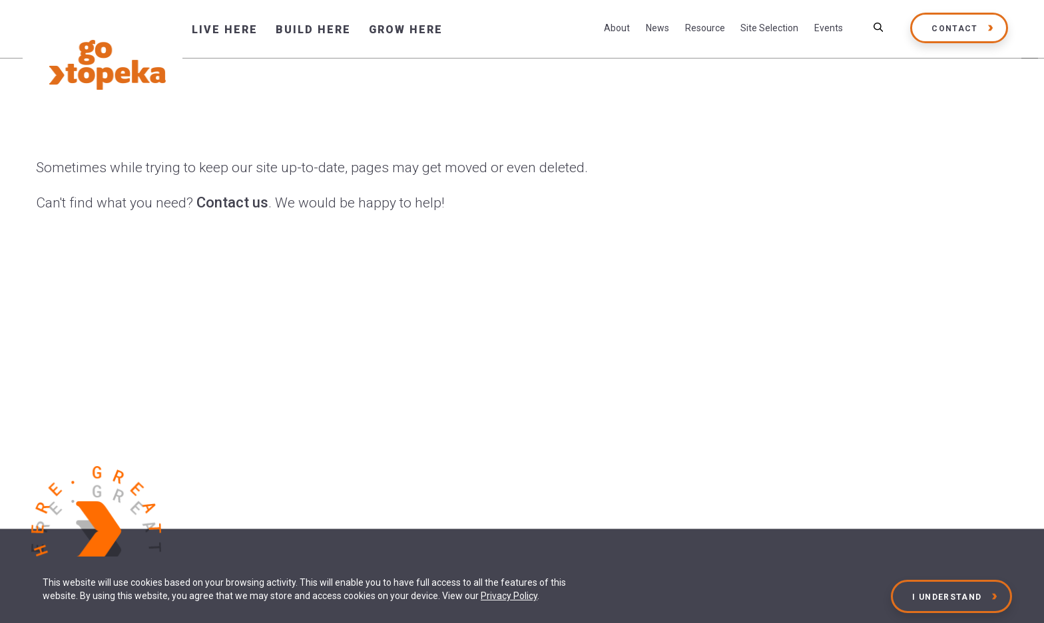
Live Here (225, 29)
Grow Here (406, 29)
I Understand (947, 597)
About (617, 28)
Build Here (313, 29)
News (657, 28)
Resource (705, 28)
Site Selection (769, 28)
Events (828, 28)
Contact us (232, 202)
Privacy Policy (509, 595)
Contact (954, 28)
